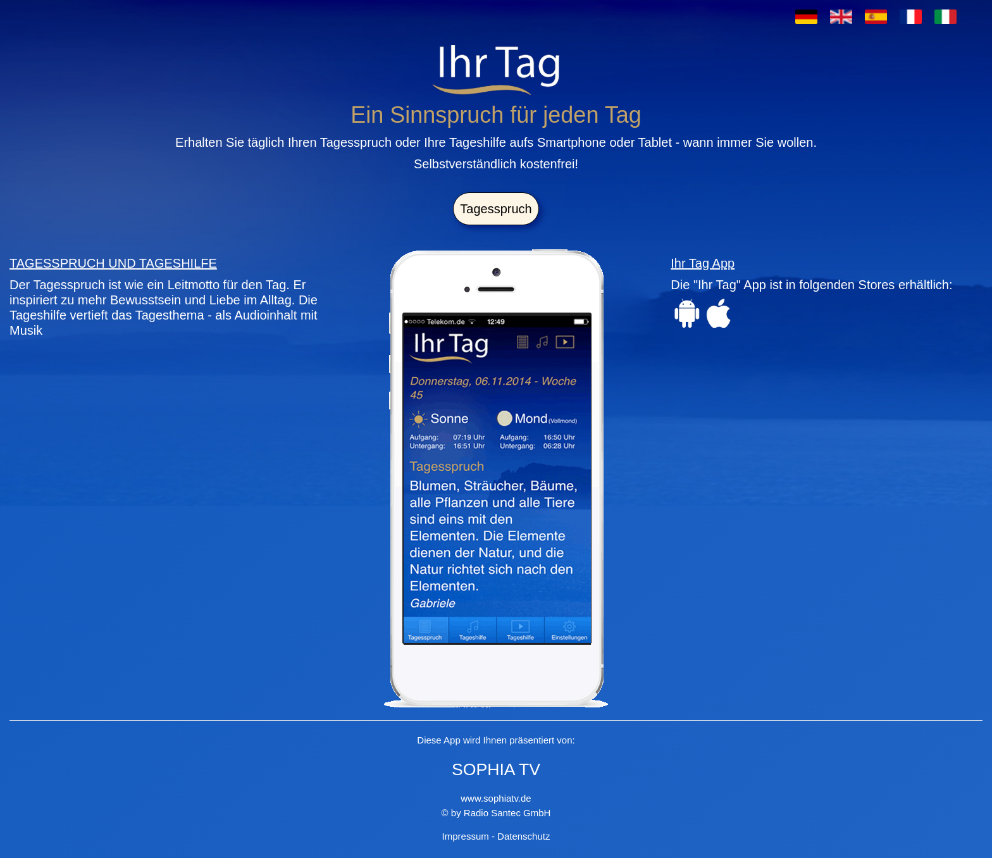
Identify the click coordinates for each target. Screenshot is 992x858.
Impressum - (470, 836)
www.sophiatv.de (496, 798)
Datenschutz (523, 836)
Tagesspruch (495, 209)
